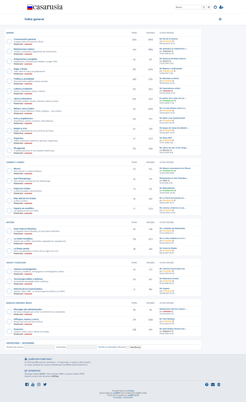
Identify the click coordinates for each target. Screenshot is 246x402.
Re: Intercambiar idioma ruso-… (173, 329)
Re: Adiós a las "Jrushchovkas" (173, 118)
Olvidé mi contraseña (107, 347)
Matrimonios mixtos (24, 48)
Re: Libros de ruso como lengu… (174, 148)
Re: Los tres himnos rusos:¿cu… (173, 108)
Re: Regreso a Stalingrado (171, 68)
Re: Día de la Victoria (169, 39)
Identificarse (12, 343)
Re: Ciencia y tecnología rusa (172, 268)
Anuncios (18, 329)
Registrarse (28, 343)
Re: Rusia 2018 (166, 138)
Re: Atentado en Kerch (169, 78)
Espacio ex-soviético (24, 208)
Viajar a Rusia (20, 68)
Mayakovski (168, 71)
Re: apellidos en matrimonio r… (174, 48)
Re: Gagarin (165, 288)
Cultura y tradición (23, 88)
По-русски (19, 148)
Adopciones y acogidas (25, 58)
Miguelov (167, 331)
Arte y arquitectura (23, 118)
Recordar (123, 347)
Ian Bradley (130, 391)
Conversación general (25, 39)
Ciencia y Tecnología (16, 263)
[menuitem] (215, 7)
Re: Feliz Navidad (167, 319)
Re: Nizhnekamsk (167, 188)
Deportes (18, 138)
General (10, 33)
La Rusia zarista (21, 248)
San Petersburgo (22, 178)
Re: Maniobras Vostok (169, 278)
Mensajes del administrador (28, 309)
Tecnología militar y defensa (28, 278)
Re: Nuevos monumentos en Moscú (175, 168)
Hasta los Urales (22, 188)
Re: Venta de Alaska (168, 248)
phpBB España (133, 395)
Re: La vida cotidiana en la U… (173, 238)
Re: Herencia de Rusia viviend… (173, 58)
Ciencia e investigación (25, 268)
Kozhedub (167, 41)
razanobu (167, 51)
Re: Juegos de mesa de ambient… (174, 128)
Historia (10, 222)
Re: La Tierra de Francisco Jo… (173, 198)
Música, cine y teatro (24, 108)
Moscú (17, 168)
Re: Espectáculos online (170, 88)
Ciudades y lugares (15, 162)
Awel (165, 180)
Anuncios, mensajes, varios (19, 303)
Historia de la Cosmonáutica (28, 288)
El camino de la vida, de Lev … (173, 98)
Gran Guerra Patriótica (25, 228)
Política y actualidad (24, 78)
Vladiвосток (168, 100)
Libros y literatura (23, 98)
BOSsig (55, 376)
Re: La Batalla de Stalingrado (172, 228)
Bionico (166, 150)
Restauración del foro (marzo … (173, 309)
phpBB (115, 393)
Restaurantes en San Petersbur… (174, 178)
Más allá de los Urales (25, 198)
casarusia (28, 44)
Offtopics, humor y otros (26, 319)
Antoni (166, 61)
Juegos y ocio (20, 128)
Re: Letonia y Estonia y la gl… (173, 208)
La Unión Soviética (23, 238)
